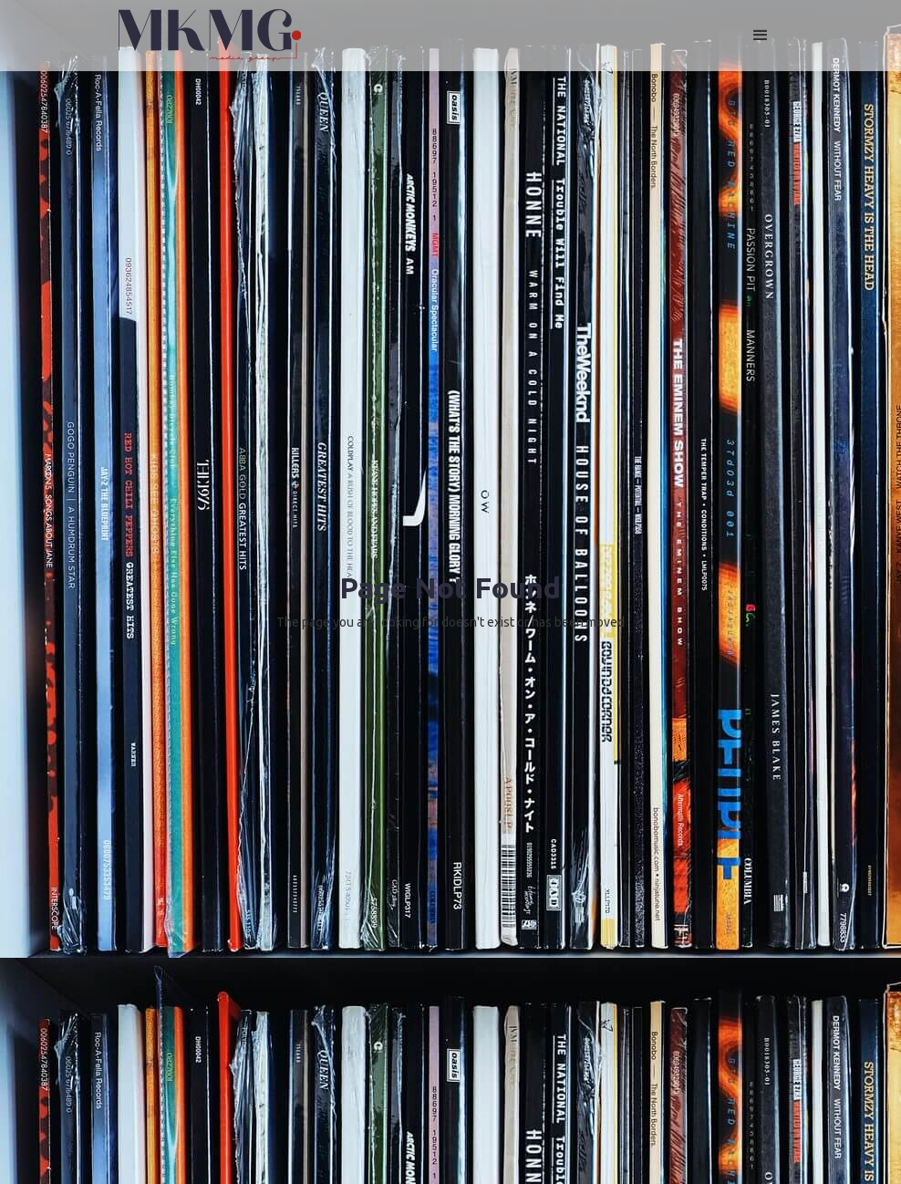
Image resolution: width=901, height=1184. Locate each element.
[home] (210, 35)
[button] (760, 35)
